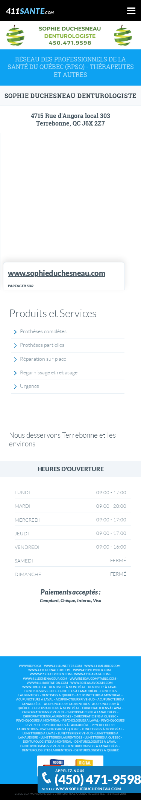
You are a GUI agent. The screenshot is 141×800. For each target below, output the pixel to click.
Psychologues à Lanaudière (65, 725)
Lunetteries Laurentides (61, 737)
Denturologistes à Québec (96, 750)
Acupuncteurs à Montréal (98, 695)
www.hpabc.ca (34, 687)
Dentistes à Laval (102, 687)
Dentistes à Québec (58, 695)
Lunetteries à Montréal (102, 729)
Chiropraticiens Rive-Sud (43, 712)
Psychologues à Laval (80, 720)
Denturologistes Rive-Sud (42, 746)
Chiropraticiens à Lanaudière (92, 712)
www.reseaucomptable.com (93, 678)
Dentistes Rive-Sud (40, 691)
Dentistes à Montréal (67, 687)
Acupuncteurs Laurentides (66, 704)
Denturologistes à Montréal (47, 741)
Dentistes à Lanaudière (78, 691)
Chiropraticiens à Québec (95, 716)
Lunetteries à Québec (102, 737)
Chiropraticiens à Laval (101, 708)
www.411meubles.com (102, 666)
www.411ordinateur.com (49, 670)
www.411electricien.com (50, 674)
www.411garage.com (91, 674)
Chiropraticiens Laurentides (47, 716)
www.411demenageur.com (45, 678)
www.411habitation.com (47, 683)
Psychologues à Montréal (38, 720)
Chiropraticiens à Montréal (55, 708)
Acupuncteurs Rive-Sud (75, 699)
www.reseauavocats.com (91, 683)
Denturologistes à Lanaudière (92, 746)
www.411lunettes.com (63, 666)
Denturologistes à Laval (95, 741)
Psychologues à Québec (59, 729)
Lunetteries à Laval (39, 733)
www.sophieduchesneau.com (88, 789)
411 (30, 10)
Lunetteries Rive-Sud (75, 733)
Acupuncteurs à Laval (34, 699)
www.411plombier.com (92, 670)
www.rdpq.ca (30, 666)
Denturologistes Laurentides (47, 750)
